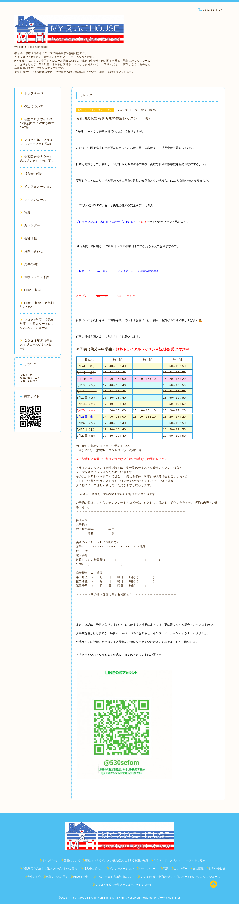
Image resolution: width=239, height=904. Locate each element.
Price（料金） (32, 290)
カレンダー (30, 225)
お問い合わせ (31, 251)
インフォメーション (36, 186)
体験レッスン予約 (35, 277)
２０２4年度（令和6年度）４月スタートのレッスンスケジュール (37, 323)
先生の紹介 (30, 264)
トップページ (31, 93)
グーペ (161, 897)
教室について (31, 106)
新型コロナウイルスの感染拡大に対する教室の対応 (37, 123)
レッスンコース (33, 199)
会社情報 (28, 238)
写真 (25, 212)
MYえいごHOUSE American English (90, 897)
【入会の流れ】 (35, 173)
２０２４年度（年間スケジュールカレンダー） (36, 344)
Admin (172, 897)
